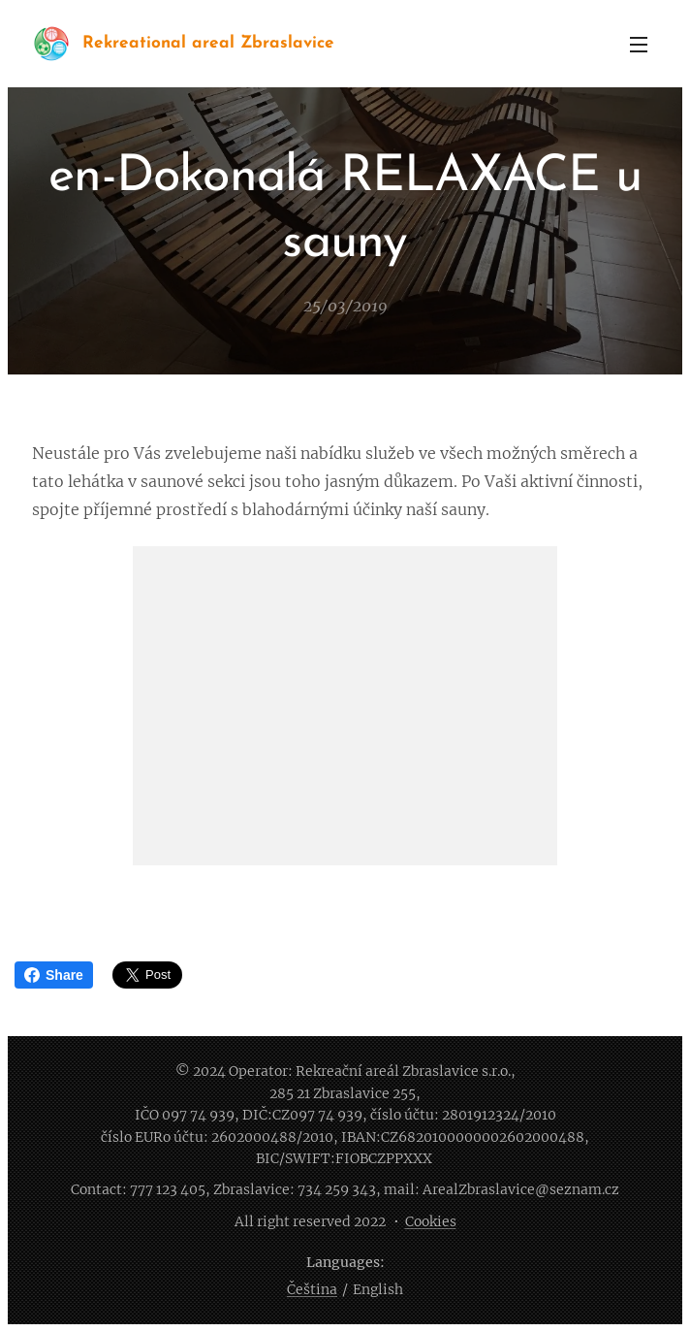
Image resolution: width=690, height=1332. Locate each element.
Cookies (430, 1221)
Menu (638, 45)
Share (53, 975)
